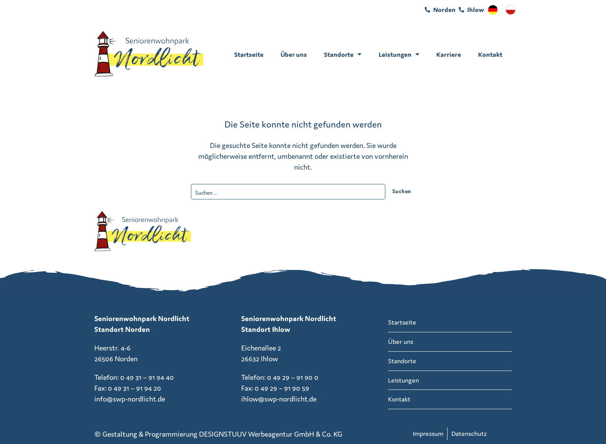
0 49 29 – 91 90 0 (292, 377)
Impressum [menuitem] (428, 433)
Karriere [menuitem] (448, 54)
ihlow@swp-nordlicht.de (279, 398)
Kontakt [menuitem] (490, 54)
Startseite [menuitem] (249, 54)
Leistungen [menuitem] (399, 54)
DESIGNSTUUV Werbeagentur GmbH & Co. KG (270, 434)
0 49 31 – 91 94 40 (147, 377)
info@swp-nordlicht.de (129, 398)
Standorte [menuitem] (342, 54)
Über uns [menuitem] (294, 54)
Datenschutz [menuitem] (469, 433)
